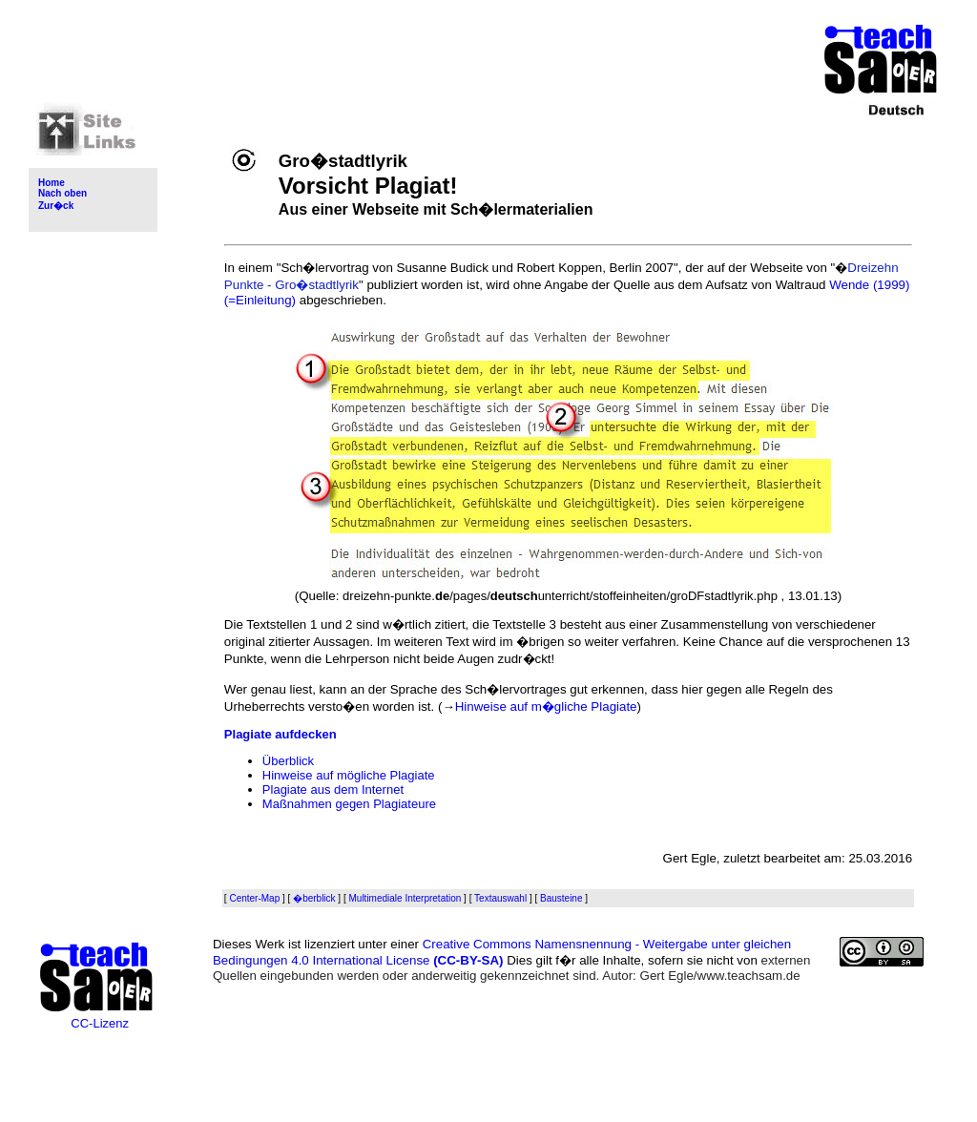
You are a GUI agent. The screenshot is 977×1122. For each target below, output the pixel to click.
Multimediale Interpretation (405, 898)
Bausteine (561, 898)
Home (51, 182)
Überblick (288, 761)
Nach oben (62, 193)
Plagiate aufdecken (280, 734)
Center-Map (254, 898)
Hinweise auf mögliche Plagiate (348, 775)
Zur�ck (55, 205)
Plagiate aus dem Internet (333, 789)
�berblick (314, 898)
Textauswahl (500, 898)
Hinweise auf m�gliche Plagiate (546, 706)
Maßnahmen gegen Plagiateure (349, 804)
